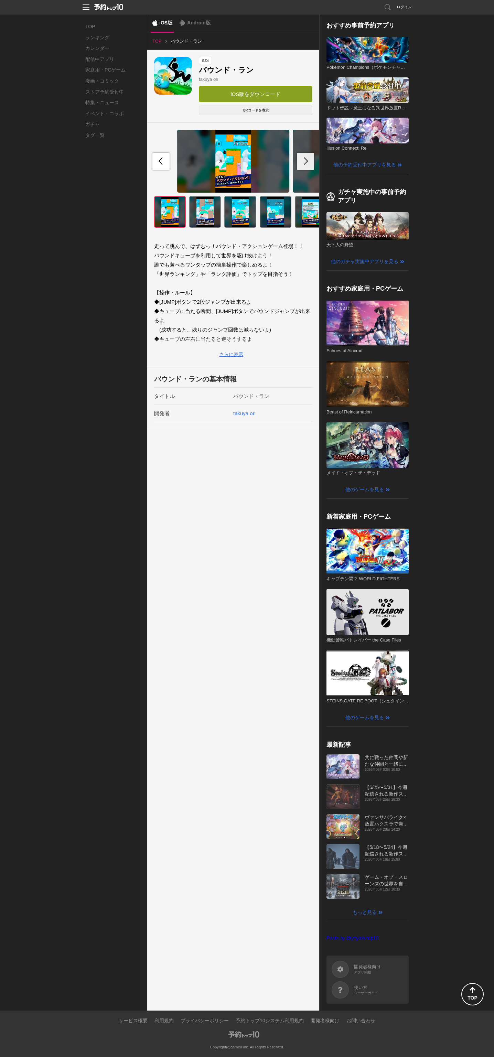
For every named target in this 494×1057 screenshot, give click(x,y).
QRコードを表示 (256, 110)
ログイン (404, 7)
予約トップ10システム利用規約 (270, 1020)
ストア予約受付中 (104, 92)
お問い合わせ (360, 1020)
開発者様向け (325, 1020)
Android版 (199, 22)
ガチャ (92, 124)
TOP (90, 26)
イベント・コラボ (104, 113)
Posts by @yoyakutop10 (352, 938)
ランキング (97, 37)
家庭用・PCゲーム (105, 70)
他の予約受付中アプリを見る (364, 165)
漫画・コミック (102, 81)
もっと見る (365, 912)
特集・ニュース (102, 102)
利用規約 (164, 1020)
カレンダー (97, 48)
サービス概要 (133, 1020)
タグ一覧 (95, 135)
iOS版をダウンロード (255, 94)
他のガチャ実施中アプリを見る (364, 261)
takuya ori (208, 79)
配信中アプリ (99, 59)
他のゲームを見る (364, 489)
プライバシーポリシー (205, 1020)
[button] (305, 161)
